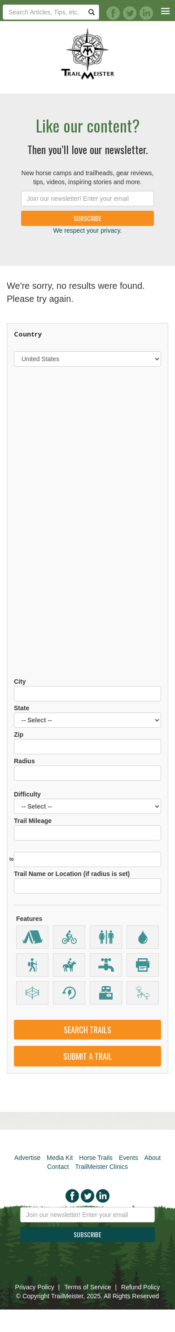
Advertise (27, 1157)
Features (29, 918)
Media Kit (60, 1157)
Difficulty (87, 802)
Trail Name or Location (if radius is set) (87, 882)
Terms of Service (87, 1287)
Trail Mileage (87, 829)
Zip (87, 742)
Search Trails (87, 1030)
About (152, 1157)
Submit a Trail (87, 1056)
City (87, 689)
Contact (58, 1166)
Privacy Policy (34, 1287)
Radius (87, 769)
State (87, 716)
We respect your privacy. (87, 230)
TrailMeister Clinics (101, 1166)
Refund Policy (140, 1287)
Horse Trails (96, 1157)
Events (128, 1157)
